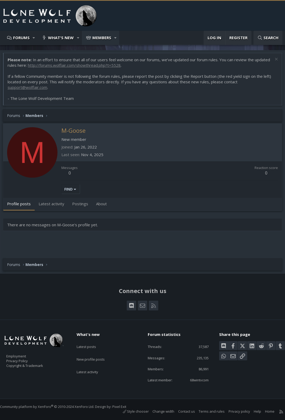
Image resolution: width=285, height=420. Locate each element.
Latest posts (91, 341)
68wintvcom (195, 379)
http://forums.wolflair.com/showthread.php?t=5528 (93, 67)
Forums (21, 37)
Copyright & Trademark (33, 364)
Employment (23, 353)
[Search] (268, 38)
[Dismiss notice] (273, 62)
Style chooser (131, 411)
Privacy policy (234, 411)
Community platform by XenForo (52, 406)
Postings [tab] (83, 206)
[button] (34, 38)
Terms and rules (206, 411)
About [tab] (104, 206)
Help (252, 411)
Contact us (181, 411)
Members (101, 37)
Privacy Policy (24, 358)
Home (264, 411)
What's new (61, 37)
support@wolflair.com (30, 90)
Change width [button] (158, 411)
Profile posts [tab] (21, 206)
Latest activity (92, 361)
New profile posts (95, 351)
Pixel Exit (124, 406)
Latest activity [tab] (54, 206)
